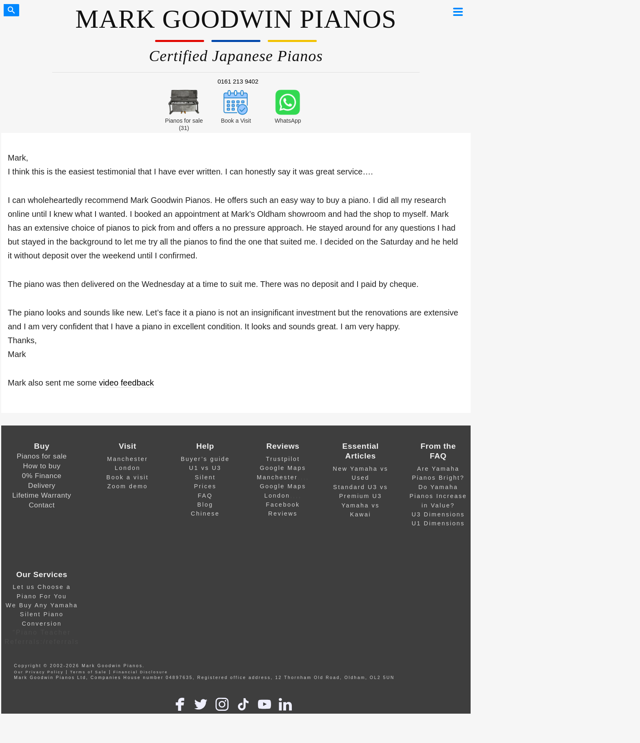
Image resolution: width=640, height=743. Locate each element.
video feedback (126, 382)
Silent (205, 477)
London (127, 468)
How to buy (41, 466)
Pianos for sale (42, 456)
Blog (205, 504)
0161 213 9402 (238, 81)
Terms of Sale (88, 672)
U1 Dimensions (437, 523)
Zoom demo (127, 486)
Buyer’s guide (205, 459)
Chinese (205, 513)
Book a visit (128, 477)
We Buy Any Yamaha (42, 605)
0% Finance (42, 476)
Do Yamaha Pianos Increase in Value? (438, 496)
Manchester (127, 459)
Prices (205, 486)
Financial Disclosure (140, 672)
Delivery (42, 485)
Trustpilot (283, 459)
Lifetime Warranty (41, 495)
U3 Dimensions (437, 514)
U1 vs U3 (205, 468)
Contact (42, 505)
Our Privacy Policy (38, 672)
